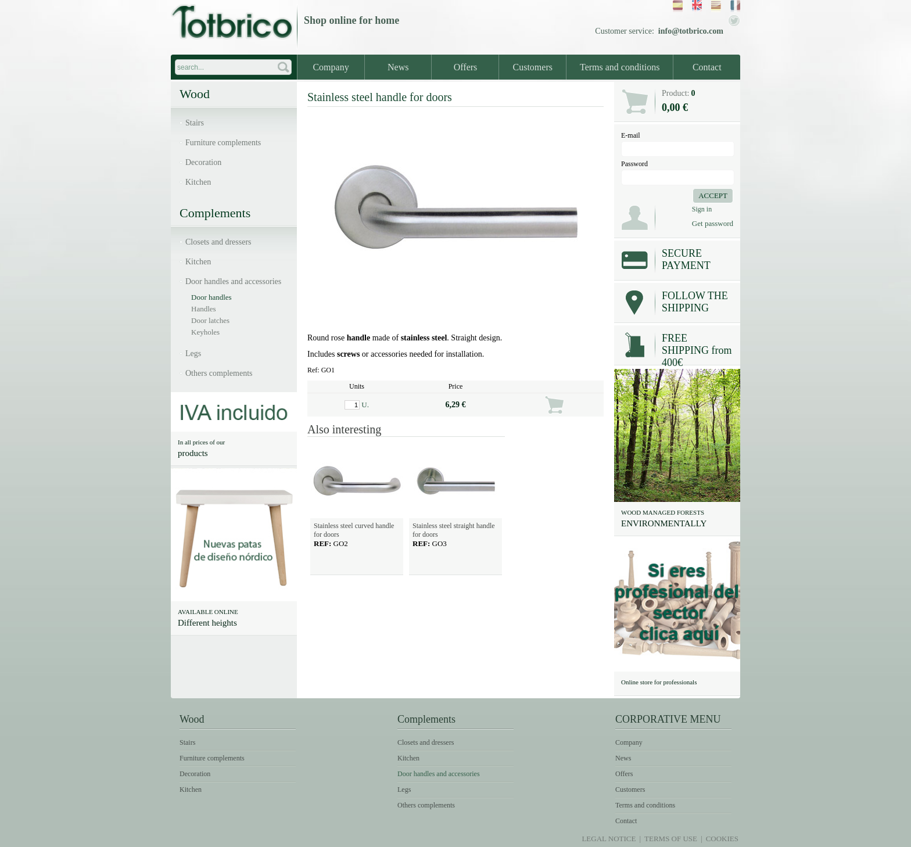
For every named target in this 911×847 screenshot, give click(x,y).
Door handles (211, 297)
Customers (533, 67)
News (398, 67)
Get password (712, 223)
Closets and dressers (218, 242)
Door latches (210, 320)
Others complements (218, 373)
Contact (707, 67)
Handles (203, 308)
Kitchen (198, 182)
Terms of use (670, 838)
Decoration (203, 162)
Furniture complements (223, 142)
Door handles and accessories (233, 281)
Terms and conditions (620, 67)
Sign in (702, 209)
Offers (466, 67)
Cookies (722, 838)
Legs (193, 353)
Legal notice (609, 838)
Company (331, 67)
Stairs (194, 123)
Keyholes (205, 332)
